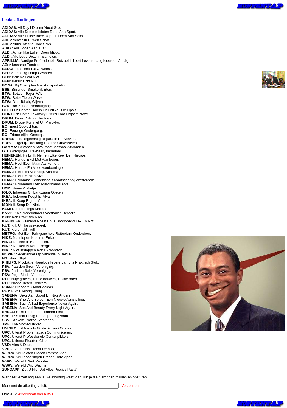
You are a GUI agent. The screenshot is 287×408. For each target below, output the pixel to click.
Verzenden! (131, 386)
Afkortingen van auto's (35, 394)
